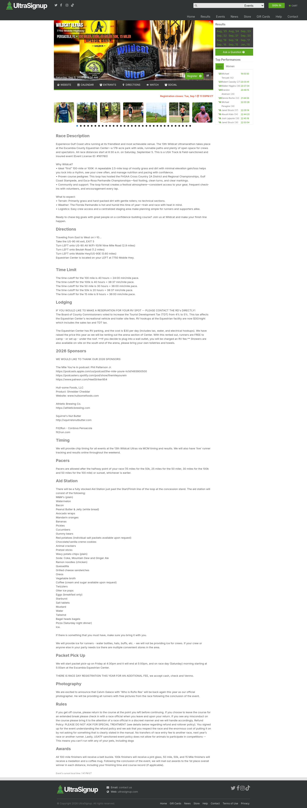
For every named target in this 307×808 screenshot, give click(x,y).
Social (170, 84)
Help (279, 16)
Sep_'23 (246, 31)
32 (190, 126)
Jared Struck (228, 110)
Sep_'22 (222, 35)
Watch (152, 84)
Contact (293, 16)
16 (132, 126)
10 (110, 126)
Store (247, 16)
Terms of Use (230, 803)
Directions (131, 84)
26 (168, 126)
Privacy (245, 803)
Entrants (107, 84)
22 (154, 126)
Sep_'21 (233, 35)
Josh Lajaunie (228, 118)
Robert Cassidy (229, 82)
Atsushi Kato (227, 114)
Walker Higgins (229, 86)
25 (164, 126)
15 (128, 126)
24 (161, 126)
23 (157, 126)
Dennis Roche (228, 98)
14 (124, 126)
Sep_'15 (233, 44)
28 (175, 126)
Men (219, 66)
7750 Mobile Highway (70, 30)
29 (179, 126)
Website (64, 84)
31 (186, 126)
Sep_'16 (221, 44)
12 (117, 126)
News (234, 16)
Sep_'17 (245, 40)
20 (146, 126)
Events (220, 16)
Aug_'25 (222, 31)
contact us (125, 787)
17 (135, 126)
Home (191, 16)
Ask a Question (233, 52)
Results (205, 16)
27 (172, 126)
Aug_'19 (221, 40)
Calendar (85, 84)
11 (113, 126)
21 (150, 126)
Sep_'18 (233, 40)
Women (230, 66)
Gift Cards (263, 16)
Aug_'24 (234, 31)
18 (139, 126)
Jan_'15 (245, 44)
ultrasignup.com (128, 791)
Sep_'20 (246, 35)
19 (143, 126)
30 (183, 126)
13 (121, 126)
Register (194, 76)
